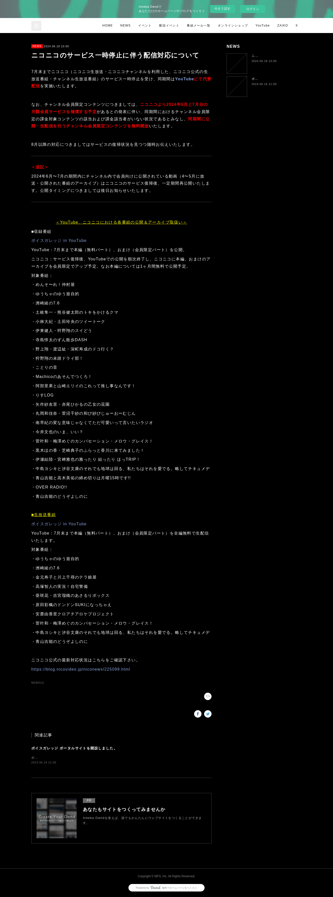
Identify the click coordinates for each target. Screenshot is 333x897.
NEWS (125, 25)
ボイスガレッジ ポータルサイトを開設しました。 (74, 748)
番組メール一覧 (198, 25)
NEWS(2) (37, 682)
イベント (145, 25)
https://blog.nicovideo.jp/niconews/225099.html (80, 669)
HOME (107, 25)
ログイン (252, 9)
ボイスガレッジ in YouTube (59, 240)
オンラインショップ (233, 25)
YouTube (263, 25)
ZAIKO (282, 25)
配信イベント (169, 25)
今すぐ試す (222, 9)
